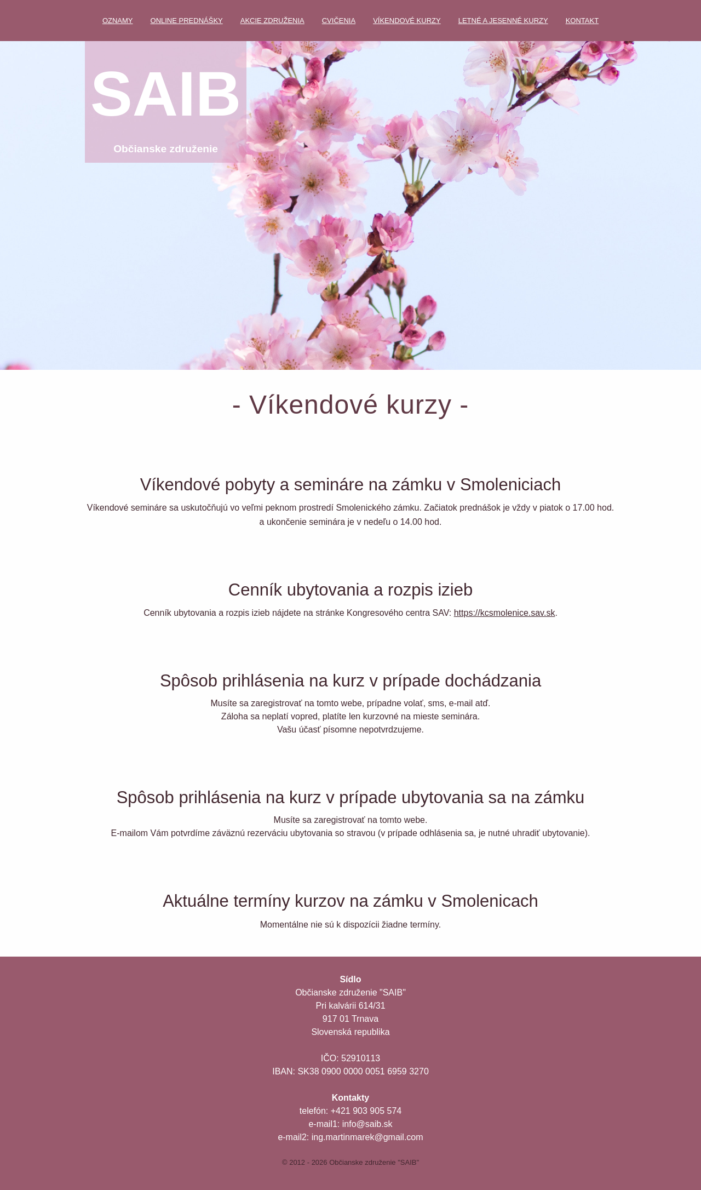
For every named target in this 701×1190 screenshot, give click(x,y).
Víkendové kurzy (407, 20)
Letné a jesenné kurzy (503, 20)
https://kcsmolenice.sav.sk (504, 612)
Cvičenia (338, 20)
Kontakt (582, 20)
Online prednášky (187, 20)
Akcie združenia (272, 20)
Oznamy (117, 20)
